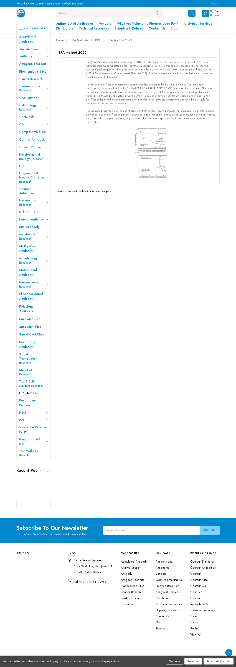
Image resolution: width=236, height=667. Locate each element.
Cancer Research (33, 79)
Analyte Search (33, 49)
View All (195, 634)
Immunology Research (33, 202)
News (33, 413)
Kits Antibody (29, 227)
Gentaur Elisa (199, 580)
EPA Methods (33, 393)
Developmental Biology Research (33, 157)
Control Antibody (32, 139)
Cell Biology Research (33, 107)
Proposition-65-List (33, 441)
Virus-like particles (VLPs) (33, 429)
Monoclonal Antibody (28, 272)
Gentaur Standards (202, 562)
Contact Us (157, 28)
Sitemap (161, 628)
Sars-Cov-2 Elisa (31, 334)
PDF (33, 420)
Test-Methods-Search (33, 453)
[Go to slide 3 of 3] (41, 470)
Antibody (33, 56)
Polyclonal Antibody (27, 309)
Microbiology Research (33, 260)
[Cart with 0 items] (208, 13)
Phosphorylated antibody (31, 296)
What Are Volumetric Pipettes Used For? (147, 23)
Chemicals (27, 117)
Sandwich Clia (29, 319)
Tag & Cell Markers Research (33, 383)
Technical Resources (94, 28)
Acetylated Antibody (27, 39)
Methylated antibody (27, 248)
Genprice (196, 592)
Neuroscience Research (33, 284)
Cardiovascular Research (33, 88)
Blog (174, 28)
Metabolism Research (33, 236)
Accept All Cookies (218, 661)
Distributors (64, 28)
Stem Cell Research (33, 372)
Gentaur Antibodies (33, 191)
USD (215, 3)
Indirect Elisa (29, 212)
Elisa (33, 166)
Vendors (105, 23)
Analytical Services (198, 23)
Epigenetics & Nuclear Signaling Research (33, 177)
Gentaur (195, 574)
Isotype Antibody (33, 219)
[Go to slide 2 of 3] (48, 470)
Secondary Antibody (27, 344)
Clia (33, 124)
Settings (174, 661)
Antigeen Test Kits (33, 64)
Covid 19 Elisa (30, 147)
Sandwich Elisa (30, 326)
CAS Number (29, 97)
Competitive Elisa (32, 131)
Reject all (193, 661)
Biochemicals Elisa (33, 71)
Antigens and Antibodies (75, 23)
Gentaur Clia (198, 586)
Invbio (194, 622)
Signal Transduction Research (33, 358)
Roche (194, 628)
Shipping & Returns (129, 28)
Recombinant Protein (29, 403)
